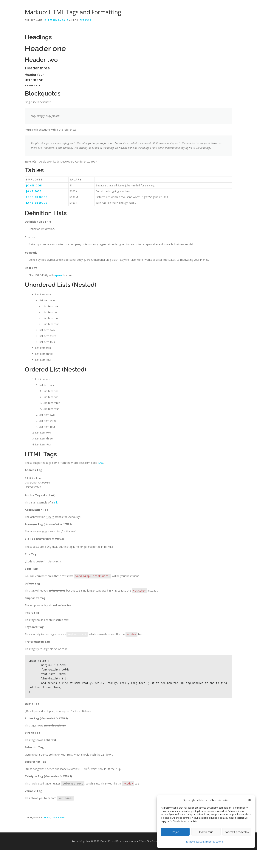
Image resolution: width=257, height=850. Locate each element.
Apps (47, 817)
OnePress (153, 841)
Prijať (175, 832)
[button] (249, 800)
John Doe (34, 185)
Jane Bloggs (37, 203)
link (56, 502)
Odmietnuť (206, 832)
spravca (86, 20)
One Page (58, 817)
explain (57, 275)
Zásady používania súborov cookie (204, 841)
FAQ (100, 462)
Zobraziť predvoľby (237, 832)
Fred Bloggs (37, 197)
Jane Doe (33, 191)
